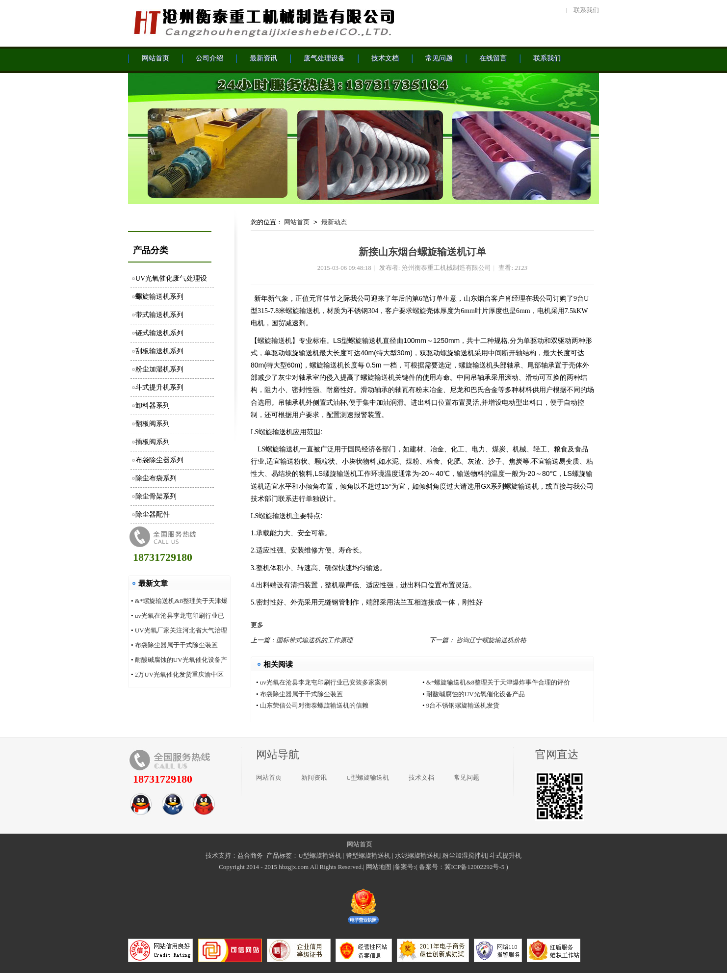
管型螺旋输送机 (368, 855)
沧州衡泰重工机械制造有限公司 (263, 22)
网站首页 (297, 222)
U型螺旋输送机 (367, 777)
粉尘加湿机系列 (159, 369)
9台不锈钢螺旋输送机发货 (463, 705)
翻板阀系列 (152, 423)
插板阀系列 (152, 442)
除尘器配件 (152, 514)
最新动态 (334, 222)
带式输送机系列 (159, 314)
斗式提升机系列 (159, 387)
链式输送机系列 (159, 333)
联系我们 (586, 10)
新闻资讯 (314, 777)
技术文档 (421, 777)
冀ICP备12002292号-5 (474, 866)
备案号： (431, 866)
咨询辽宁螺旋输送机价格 (491, 640)
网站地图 (378, 866)
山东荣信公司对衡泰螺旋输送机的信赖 (314, 705)
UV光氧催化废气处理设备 (171, 281)
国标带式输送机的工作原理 (314, 640)
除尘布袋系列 (156, 478)
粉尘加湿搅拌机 (464, 855)
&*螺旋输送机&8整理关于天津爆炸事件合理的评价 (498, 682)
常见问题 (466, 777)
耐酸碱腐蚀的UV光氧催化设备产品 (475, 694)
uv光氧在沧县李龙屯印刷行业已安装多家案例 (324, 682)
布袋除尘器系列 (159, 460)
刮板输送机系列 (159, 351)
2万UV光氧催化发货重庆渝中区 (179, 674)
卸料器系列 (152, 405)
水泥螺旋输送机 (417, 855)
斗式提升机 (505, 855)
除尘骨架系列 (156, 496)
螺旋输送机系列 (159, 296)
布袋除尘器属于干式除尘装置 (176, 645)
